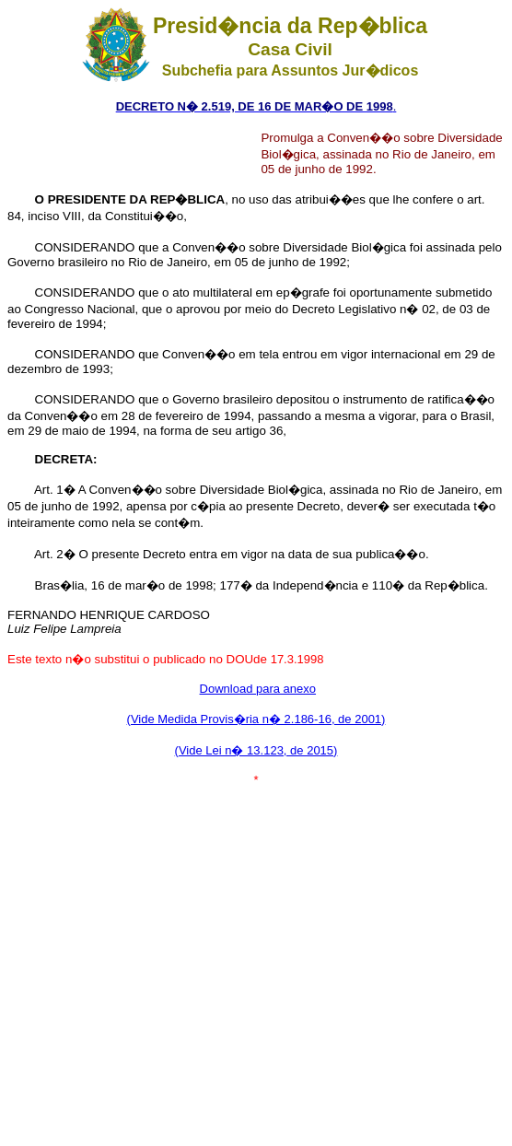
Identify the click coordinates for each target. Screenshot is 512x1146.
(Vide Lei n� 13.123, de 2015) (256, 750)
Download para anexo (258, 689)
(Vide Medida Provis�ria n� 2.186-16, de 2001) (256, 719)
